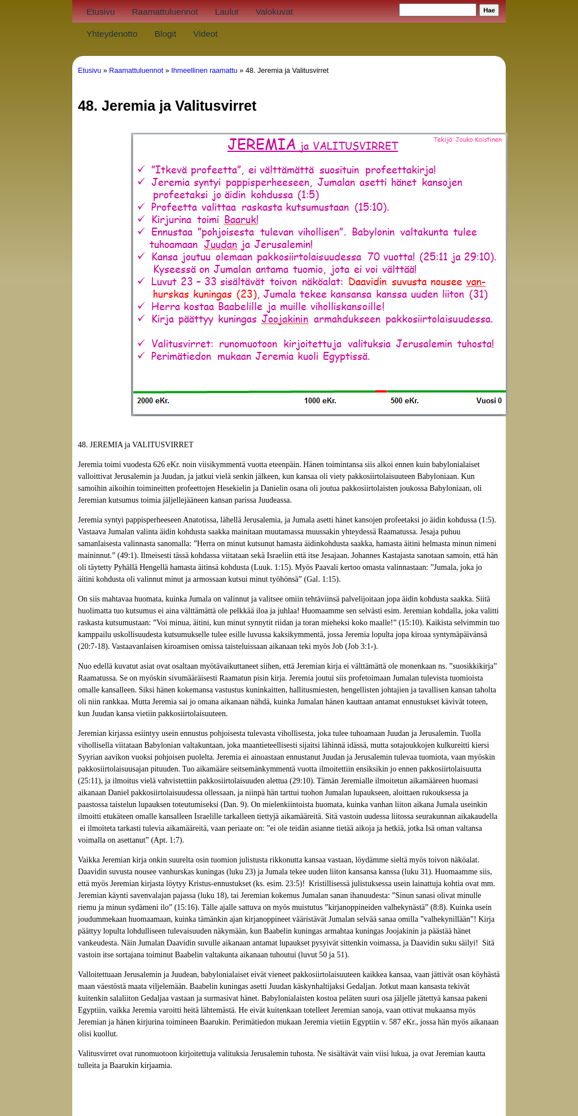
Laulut (227, 11)
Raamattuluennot (165, 11)
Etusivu (100, 11)
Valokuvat (274, 11)
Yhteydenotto (112, 33)
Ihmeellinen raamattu (204, 71)
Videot (205, 33)
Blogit (166, 33)
